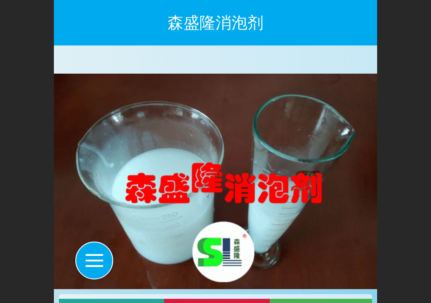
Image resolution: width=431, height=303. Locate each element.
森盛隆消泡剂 (215, 22)
